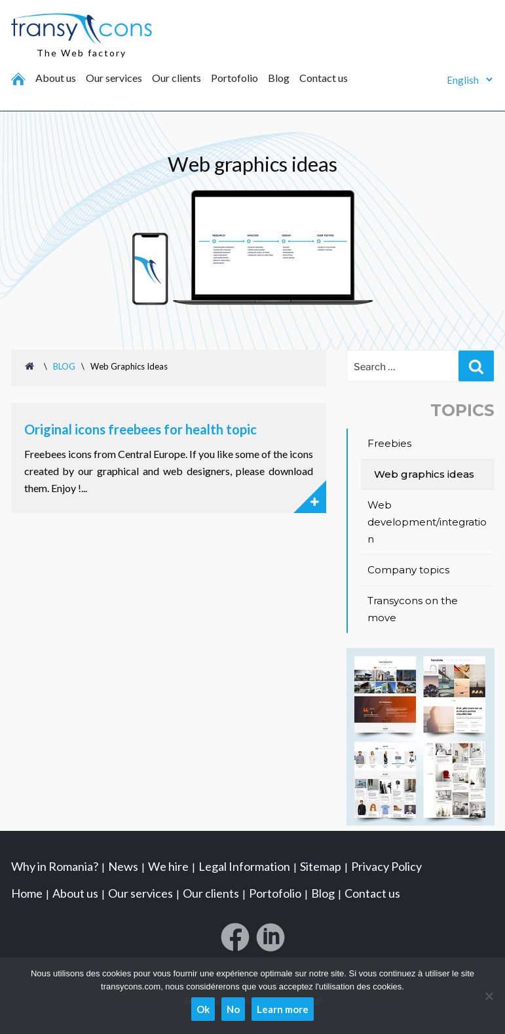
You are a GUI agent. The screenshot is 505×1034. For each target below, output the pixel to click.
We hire (168, 865)
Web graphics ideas (424, 474)
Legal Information (244, 865)
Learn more (283, 1009)
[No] (488, 996)
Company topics (408, 570)
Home (27, 892)
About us (55, 78)
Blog (279, 78)
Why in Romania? (54, 865)
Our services (114, 78)
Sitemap (320, 865)
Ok (203, 1009)
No (233, 1009)
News (123, 865)
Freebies (389, 443)
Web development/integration (427, 522)
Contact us (323, 78)
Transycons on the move (412, 609)
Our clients (176, 78)
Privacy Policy (386, 865)
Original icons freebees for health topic (140, 429)
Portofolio (234, 78)
